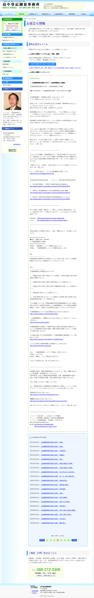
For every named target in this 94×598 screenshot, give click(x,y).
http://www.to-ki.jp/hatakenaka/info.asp (42, 173)
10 (68, 540)
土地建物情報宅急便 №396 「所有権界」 (54, 489)
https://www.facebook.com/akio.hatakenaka (50, 218)
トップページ (9, 14)
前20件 (42, 540)
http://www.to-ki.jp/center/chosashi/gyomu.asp (44, 394)
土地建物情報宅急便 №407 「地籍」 (52, 442)
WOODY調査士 (7, 85)
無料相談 (21, 14)
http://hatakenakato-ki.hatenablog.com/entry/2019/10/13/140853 (50, 199)
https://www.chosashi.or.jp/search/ (40, 346)
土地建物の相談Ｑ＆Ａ (9, 37)
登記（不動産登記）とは (9, 51)
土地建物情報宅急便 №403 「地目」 (52, 459)
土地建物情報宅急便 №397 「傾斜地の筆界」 (55, 485)
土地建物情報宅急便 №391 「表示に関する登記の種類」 (59, 510)
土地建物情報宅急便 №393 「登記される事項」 (56, 502)
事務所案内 (72, 14)
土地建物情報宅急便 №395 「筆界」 (52, 493)
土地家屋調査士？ (59, 14)
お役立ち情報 (6, 34)
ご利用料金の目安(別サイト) (11, 44)
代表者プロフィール (8, 67)
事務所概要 (6, 64)
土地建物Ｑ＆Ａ (33, 14)
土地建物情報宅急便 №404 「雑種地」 (53, 455)
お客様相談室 (16, 144)
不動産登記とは (46, 14)
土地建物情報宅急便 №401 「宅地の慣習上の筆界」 (57, 468)
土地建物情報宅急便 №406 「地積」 (52, 446)
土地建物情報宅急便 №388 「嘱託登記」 (54, 523)
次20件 (74, 540)
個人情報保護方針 (8, 78)
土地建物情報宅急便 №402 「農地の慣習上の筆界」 (57, 463)
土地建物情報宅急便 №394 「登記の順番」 (54, 497)
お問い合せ (6, 74)
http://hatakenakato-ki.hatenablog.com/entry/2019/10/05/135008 (50, 186)
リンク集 (5, 82)
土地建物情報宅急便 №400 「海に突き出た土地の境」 (58, 472)
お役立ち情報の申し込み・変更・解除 (42, 64)
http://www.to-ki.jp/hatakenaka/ (43, 424)
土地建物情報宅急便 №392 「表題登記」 (54, 506)
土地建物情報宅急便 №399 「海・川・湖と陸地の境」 (58, 476)
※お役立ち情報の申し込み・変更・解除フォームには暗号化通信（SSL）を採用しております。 (55, 67)
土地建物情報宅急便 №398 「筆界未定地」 (54, 480)
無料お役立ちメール (8, 40)
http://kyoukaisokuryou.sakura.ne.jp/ (45, 426)
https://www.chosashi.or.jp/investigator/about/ (44, 314)
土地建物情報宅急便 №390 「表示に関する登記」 (56, 514)
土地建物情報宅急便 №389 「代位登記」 (54, 519)
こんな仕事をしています (9, 57)
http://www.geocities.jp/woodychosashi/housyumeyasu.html (48, 401)
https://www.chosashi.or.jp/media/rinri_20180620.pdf (46, 339)
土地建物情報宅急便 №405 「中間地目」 (54, 451)
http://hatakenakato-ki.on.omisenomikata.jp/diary (52, 220)
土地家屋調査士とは (8, 54)
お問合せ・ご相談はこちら (12, 30)
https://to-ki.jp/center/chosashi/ (39, 322)
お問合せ (83, 14)
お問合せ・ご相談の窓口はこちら (46, 575)
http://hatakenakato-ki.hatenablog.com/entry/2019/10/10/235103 (50, 192)
